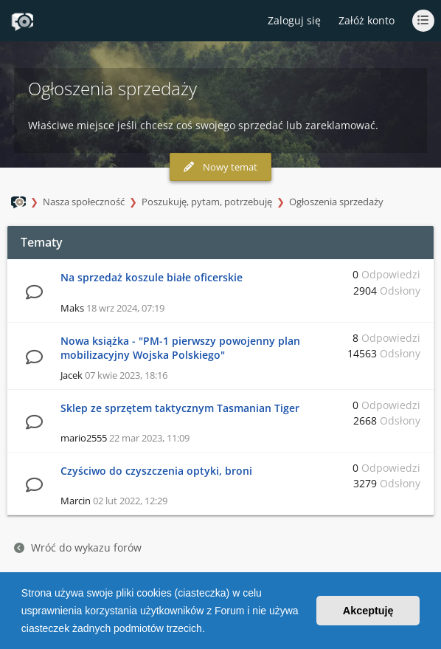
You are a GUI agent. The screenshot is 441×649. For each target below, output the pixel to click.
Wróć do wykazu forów (78, 547)
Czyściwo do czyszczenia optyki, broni (156, 471)
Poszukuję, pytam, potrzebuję (207, 201)
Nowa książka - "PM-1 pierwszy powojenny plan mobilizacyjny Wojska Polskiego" (180, 348)
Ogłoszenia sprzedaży (336, 201)
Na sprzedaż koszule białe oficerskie (151, 277)
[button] (210, 630)
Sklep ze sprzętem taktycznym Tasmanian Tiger (179, 408)
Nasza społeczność (84, 201)
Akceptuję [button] (368, 611)
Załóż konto (366, 20)
